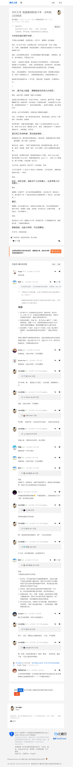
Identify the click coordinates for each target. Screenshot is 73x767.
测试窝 (32, 749)
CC (19, 492)
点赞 (59, 264)
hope (20, 271)
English (33, 754)
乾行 (19, 282)
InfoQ (43, 747)
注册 (53, 3)
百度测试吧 (40, 749)
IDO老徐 (15, 19)
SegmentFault (23, 749)
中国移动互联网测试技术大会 (37, 733)
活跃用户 (23, 733)
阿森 (19, 447)
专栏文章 (17, 12)
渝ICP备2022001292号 (36, 759)
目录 (57, 27)
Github (22, 735)
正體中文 (26, 754)
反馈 (16, 735)
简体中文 (18, 754)
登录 (60, 3)
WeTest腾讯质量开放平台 (31, 747)
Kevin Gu (22, 360)
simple (21, 613)
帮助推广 (33, 735)
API (27, 735)
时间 (53, 264)
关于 (16, 733)
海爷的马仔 (40, 19)
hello (20, 350)
